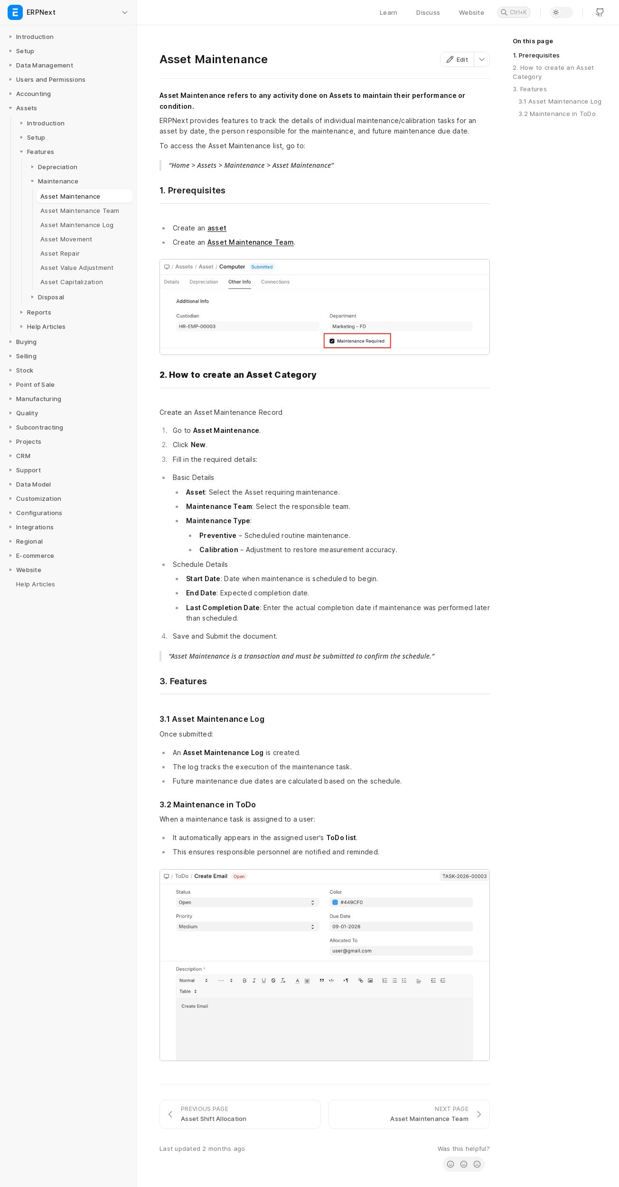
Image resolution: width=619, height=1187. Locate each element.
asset (216, 228)
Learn (388, 12)
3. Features (530, 89)
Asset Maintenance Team (250, 242)
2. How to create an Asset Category (553, 72)
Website (471, 12)
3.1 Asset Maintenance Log (560, 101)
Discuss (428, 12)
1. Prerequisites (536, 55)
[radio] (450, 1164)
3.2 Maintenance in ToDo (557, 113)
